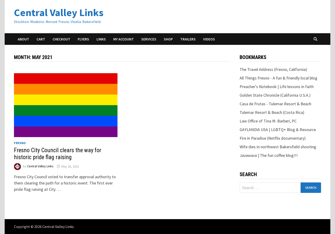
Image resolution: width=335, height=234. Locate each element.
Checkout (61, 39)
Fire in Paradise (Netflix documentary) (273, 138)
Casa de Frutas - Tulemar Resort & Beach (275, 103)
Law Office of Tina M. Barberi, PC (268, 121)
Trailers (188, 39)
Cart (41, 39)
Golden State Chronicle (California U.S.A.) (275, 95)
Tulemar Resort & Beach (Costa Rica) (272, 112)
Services (148, 39)
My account (123, 39)
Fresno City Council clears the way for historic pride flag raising (57, 154)
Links (101, 39)
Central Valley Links (59, 12)
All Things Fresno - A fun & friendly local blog (278, 78)
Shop (168, 39)
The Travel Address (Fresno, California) (273, 69)
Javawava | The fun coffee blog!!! (269, 155)
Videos (209, 39)
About (23, 39)
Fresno (20, 143)
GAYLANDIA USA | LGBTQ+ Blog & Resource (278, 129)
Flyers (83, 39)
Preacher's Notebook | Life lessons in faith (277, 86)
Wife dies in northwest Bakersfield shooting (278, 146)
